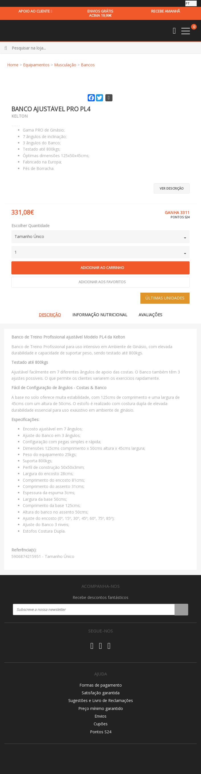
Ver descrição (172, 188)
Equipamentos (36, 64)
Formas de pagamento (100, 685)
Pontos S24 (100, 731)
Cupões (101, 723)
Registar (181, 609)
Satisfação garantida (101, 692)
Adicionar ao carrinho (102, 267)
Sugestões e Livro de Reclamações (100, 700)
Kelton (19, 116)
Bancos (88, 64)
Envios (100, 716)
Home (13, 64)
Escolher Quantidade (30, 225)
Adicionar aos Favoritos (102, 282)
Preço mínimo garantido (100, 708)
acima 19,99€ (100, 13)
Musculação (65, 64)
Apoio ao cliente (35, 11)
